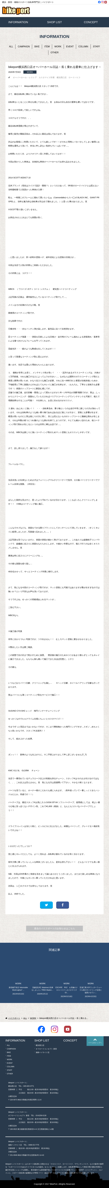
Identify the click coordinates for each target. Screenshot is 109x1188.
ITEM (47, 46)
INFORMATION (18, 22)
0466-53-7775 (33, 1145)
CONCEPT (91, 22)
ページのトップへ (95, 1043)
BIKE (36, 46)
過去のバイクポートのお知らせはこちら (54, 928)
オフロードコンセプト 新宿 (46, 1049)
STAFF (96, 46)
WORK (57, 46)
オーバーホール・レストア (25, 77)
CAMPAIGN (24, 46)
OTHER (55, 52)
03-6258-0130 (41, 1116)
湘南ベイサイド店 (42, 1052)
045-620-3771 (28, 1086)
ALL (11, 46)
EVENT (70, 46)
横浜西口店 (62, 77)
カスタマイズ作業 (47, 77)
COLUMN (83, 46)
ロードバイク (74, 77)
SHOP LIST (54, 22)
